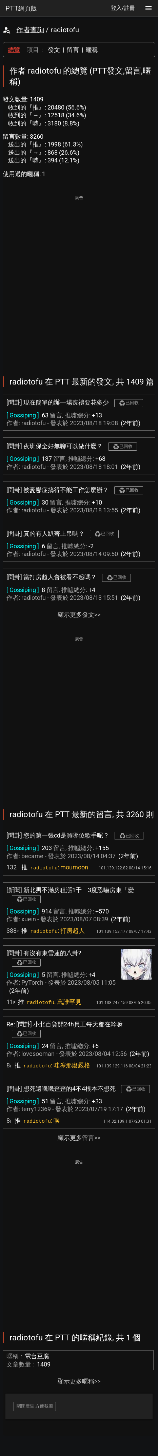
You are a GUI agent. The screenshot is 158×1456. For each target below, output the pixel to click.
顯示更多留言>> (79, 1137)
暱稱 (92, 49)
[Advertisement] (79, 281)
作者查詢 (30, 30)
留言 (73, 49)
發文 (54, 49)
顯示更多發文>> (79, 614)
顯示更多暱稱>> (79, 1381)
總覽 (14, 49)
